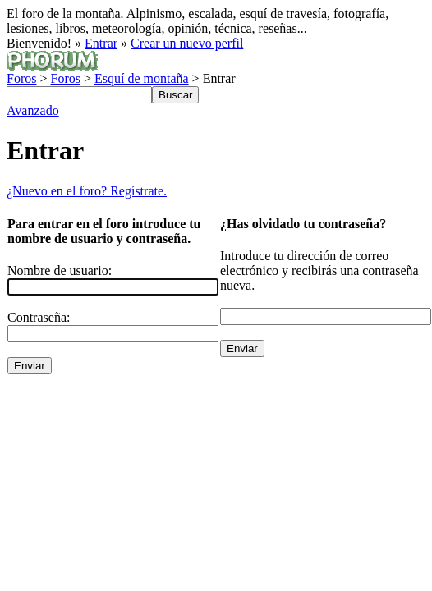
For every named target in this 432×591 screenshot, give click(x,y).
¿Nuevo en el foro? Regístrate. (87, 191)
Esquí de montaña (141, 78)
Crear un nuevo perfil (187, 43)
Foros (21, 78)
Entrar (101, 43)
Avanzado (33, 110)
